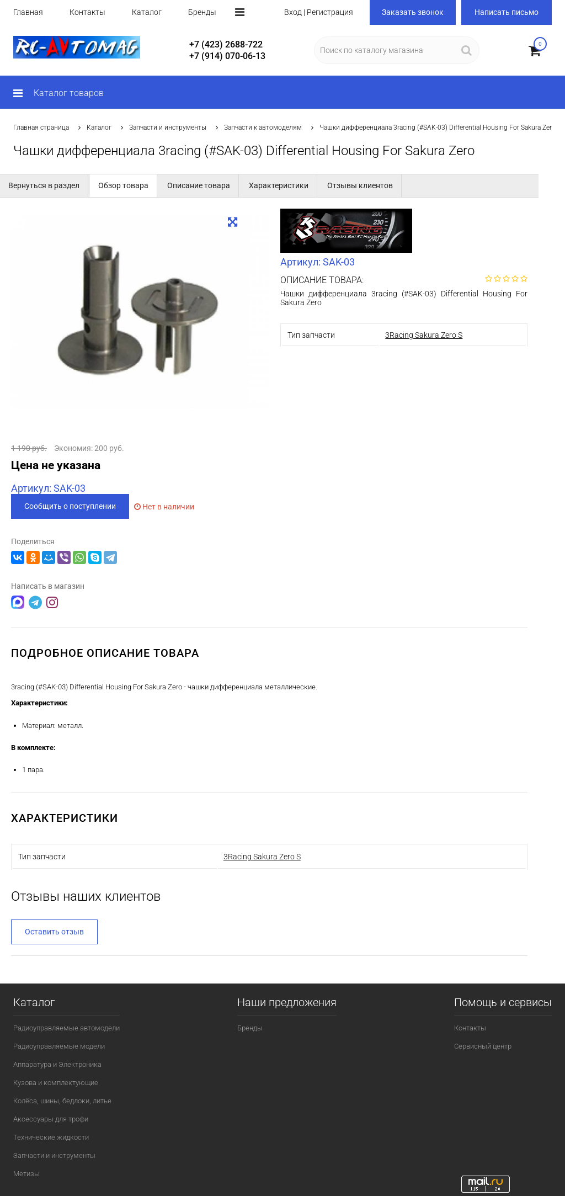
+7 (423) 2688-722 (226, 44)
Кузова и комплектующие (55, 1082)
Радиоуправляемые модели (59, 1046)
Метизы (26, 1174)
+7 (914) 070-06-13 (227, 56)
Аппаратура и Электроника (57, 1064)
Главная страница (41, 127)
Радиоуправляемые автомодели (66, 1028)
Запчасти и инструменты (167, 127)
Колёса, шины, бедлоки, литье (62, 1101)
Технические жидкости (51, 1137)
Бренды (202, 12)
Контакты (87, 12)
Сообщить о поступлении (70, 506)
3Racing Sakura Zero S (423, 335)
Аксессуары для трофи (50, 1119)
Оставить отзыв (54, 931)
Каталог (147, 12)
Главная (28, 12)
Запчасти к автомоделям (263, 127)
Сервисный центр (482, 1046)
